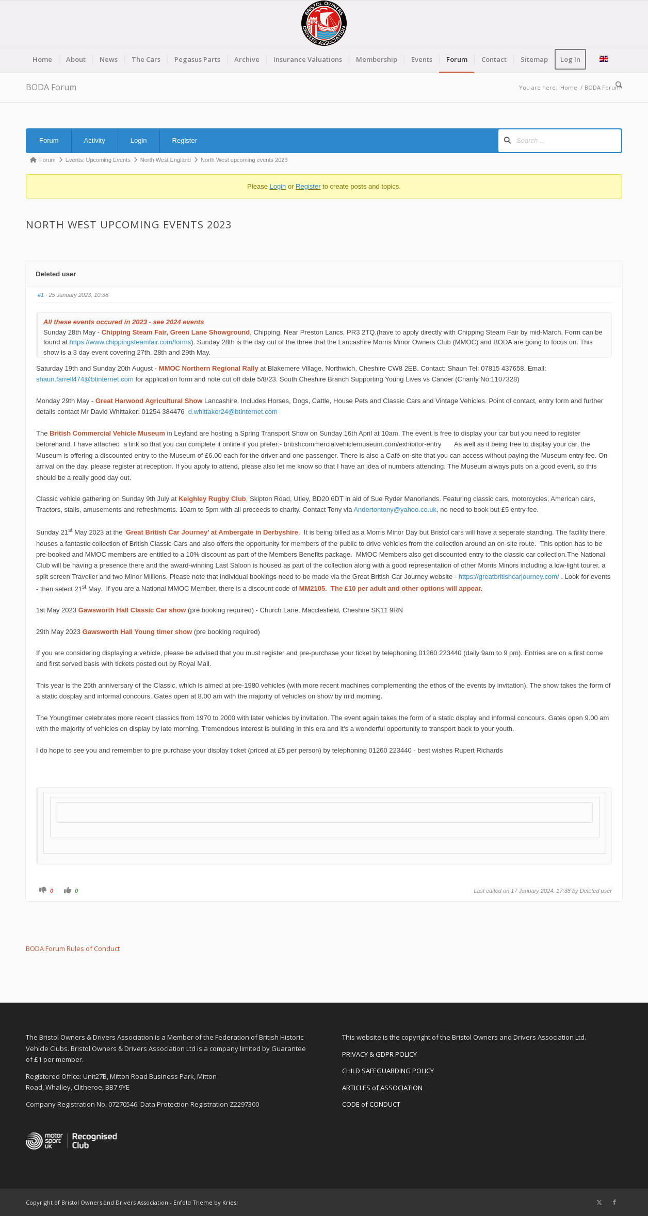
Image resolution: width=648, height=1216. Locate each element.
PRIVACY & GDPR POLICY (379, 1054)
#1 (41, 295)
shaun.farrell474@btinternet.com (85, 379)
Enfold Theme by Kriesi (205, 1202)
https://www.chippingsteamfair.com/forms (130, 342)
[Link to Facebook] (614, 1202)
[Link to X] (599, 1202)
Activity (94, 140)
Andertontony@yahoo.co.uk (394, 509)
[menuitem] (42, 59)
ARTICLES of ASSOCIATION (382, 1087)
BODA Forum (51, 87)
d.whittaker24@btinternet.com (233, 411)
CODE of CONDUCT (371, 1104)
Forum (49, 140)
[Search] (615, 85)
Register (184, 140)
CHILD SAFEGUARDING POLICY (388, 1070)
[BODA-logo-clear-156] (324, 23)
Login (139, 140)
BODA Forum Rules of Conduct (73, 948)
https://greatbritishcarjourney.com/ (509, 576)
